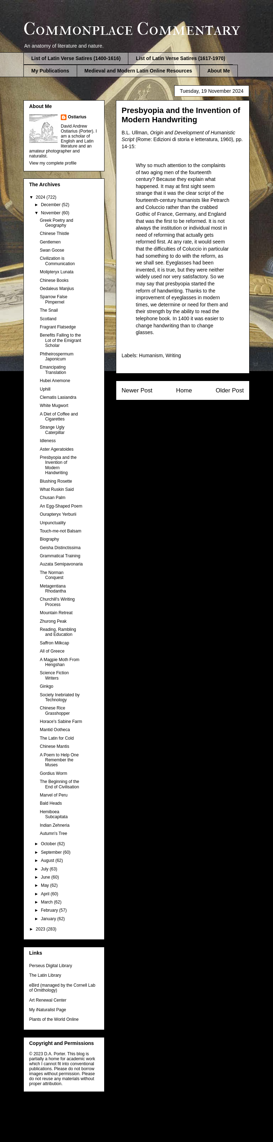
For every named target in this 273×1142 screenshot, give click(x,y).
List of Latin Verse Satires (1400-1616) (76, 58)
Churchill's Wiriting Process (57, 602)
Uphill (45, 389)
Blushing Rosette (56, 481)
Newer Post (137, 390)
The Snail (49, 310)
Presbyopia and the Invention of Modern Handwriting (58, 465)
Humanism (151, 355)
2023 (41, 929)
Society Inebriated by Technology (60, 697)
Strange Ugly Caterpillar (52, 430)
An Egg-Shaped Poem (61, 506)
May (45, 885)
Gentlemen (50, 242)
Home (184, 390)
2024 (41, 197)
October (49, 843)
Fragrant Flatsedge (58, 327)
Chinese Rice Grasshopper (55, 710)
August (48, 860)
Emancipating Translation (53, 370)
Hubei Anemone (55, 380)
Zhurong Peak (53, 621)
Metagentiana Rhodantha (53, 589)
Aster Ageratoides (57, 449)
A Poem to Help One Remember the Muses (59, 760)
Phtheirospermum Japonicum (57, 356)
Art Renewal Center (47, 1000)
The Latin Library (45, 975)
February (50, 910)
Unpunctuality (53, 522)
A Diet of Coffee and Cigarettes (59, 417)
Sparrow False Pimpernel (53, 299)
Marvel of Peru (54, 795)
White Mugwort (54, 405)
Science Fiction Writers (54, 675)
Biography (49, 539)
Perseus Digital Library (50, 965)
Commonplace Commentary (131, 28)
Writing (173, 355)
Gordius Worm (53, 773)
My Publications (50, 71)
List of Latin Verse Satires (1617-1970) (180, 58)
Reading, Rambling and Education (58, 632)
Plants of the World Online (54, 1019)
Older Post (230, 390)
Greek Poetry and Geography (56, 223)
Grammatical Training (60, 555)
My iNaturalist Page (47, 1009)
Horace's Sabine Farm (61, 721)
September (52, 852)
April (45, 893)
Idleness (48, 440)
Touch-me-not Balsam (60, 531)
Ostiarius (77, 116)
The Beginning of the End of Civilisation (59, 784)
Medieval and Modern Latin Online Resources (138, 71)
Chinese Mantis (54, 746)
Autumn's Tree (53, 833)
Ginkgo (46, 686)
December (51, 204)
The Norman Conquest (52, 575)
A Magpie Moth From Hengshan (59, 662)
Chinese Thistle (54, 233)
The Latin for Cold (57, 738)
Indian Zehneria (54, 825)
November (51, 212)
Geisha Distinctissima (60, 547)
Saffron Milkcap (54, 642)
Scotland (48, 318)
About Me (218, 71)
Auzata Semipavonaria (61, 564)
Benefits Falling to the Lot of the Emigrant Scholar (60, 340)
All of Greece (52, 651)
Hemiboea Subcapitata (54, 814)
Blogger (173, 1127)
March (47, 902)
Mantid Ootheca (55, 729)
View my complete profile (52, 163)
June (46, 877)
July (45, 869)
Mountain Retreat (56, 612)
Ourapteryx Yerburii (58, 514)
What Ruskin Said (57, 489)
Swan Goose (52, 250)
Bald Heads (51, 803)
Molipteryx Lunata (57, 271)
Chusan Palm (52, 497)
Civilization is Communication (57, 261)
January (49, 918)
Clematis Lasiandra (58, 397)
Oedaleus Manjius (57, 288)
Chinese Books (54, 280)
